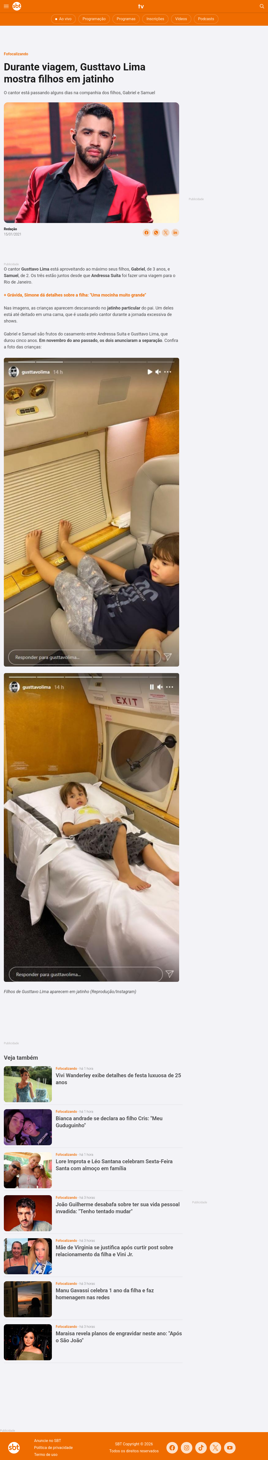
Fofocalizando (16, 54)
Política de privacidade (53, 1447)
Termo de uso (45, 1454)
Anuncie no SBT (47, 1440)
